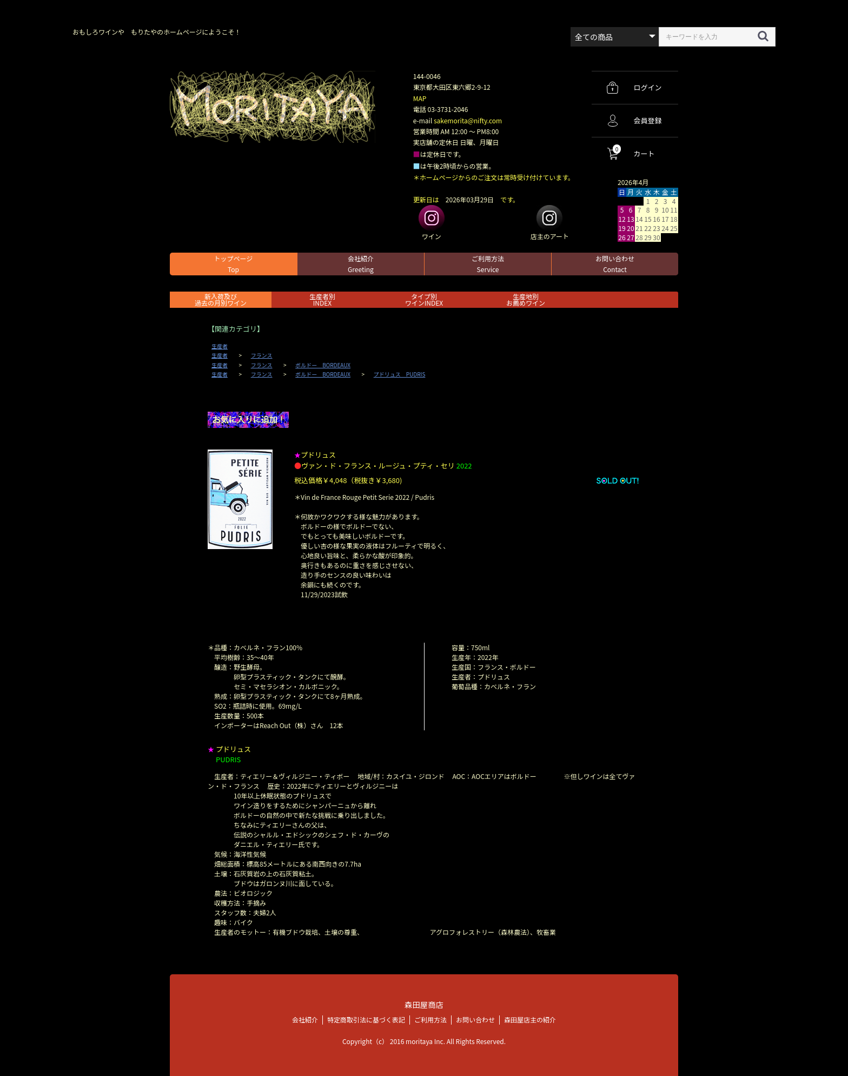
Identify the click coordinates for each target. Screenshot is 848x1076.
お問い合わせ (614, 264)
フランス (262, 355)
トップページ (233, 264)
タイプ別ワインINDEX (424, 299)
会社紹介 (361, 264)
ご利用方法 (488, 264)
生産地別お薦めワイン (525, 299)
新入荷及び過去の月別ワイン (221, 299)
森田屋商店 (423, 1004)
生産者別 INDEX (322, 299)
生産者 (219, 346)
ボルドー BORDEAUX (322, 365)
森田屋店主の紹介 (530, 1019)
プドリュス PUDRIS (400, 374)
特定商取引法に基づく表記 (366, 1019)
